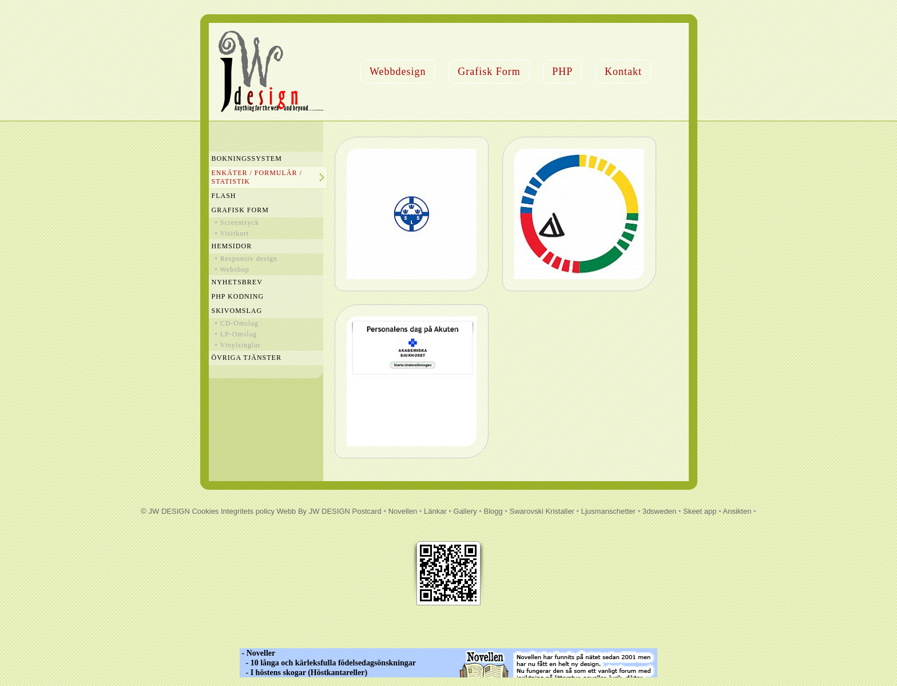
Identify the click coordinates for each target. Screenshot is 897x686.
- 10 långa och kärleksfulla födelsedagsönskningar (328, 663)
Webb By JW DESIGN (313, 511)
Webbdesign (398, 71)
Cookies (205, 511)
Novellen (403, 511)
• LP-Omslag (236, 334)
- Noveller (257, 653)
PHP (562, 71)
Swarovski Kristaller (542, 511)
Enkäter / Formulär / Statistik (257, 177)
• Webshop (232, 269)
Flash (224, 196)
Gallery (465, 511)
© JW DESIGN (165, 511)
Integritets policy (248, 511)
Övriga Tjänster (246, 358)
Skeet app (700, 511)
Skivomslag (237, 311)
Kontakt (623, 71)
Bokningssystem (247, 158)
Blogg (493, 511)
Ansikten (737, 511)
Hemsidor (232, 246)
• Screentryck (237, 223)
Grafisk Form (489, 71)
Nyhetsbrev (237, 282)
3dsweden (659, 511)
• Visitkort (232, 233)
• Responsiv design (246, 259)
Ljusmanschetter (608, 511)
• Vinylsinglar (238, 345)
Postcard (367, 511)
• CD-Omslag (237, 323)
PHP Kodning (238, 296)
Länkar (435, 511)
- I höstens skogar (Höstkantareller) (303, 672)
